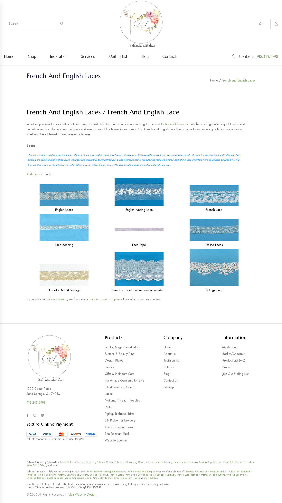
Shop (32, 56)
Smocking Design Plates (126, 478)
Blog (145, 56)
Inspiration (59, 56)
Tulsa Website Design (81, 494)
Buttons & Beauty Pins (119, 354)
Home (9, 56)
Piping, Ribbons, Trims (119, 413)
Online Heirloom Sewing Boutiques (104, 471)
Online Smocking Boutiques (141, 471)
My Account (230, 347)
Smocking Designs (35, 478)
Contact (169, 56)
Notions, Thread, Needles (122, 400)
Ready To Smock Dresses (72, 462)
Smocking (31, 475)
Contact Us (171, 380)
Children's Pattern (115, 462)
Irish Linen (223, 462)
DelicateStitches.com (175, 124)
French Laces (116, 475)
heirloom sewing (56, 299)
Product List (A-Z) (234, 360)
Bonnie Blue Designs (77, 475)
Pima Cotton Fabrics (102, 478)
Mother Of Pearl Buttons (213, 475)
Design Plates (114, 360)
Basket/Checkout (233, 354)
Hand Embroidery (163, 462)
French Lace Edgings (164, 475)
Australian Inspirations (240, 471)
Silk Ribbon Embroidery (120, 420)
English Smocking (99, 475)
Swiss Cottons (151, 478)
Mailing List (117, 56)
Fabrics (109, 367)
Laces (109, 394)
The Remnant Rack (117, 433)
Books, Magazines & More (122, 347)
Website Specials (116, 440)
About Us (170, 354)
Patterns (110, 407)
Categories (34, 174)
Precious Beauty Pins (237, 475)
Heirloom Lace (181, 462)
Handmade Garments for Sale (124, 380)
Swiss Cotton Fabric (36, 465)
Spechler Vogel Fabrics (59, 478)
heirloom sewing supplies (105, 299)
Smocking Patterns (95, 462)
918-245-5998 (36, 402)
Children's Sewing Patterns (51, 475)
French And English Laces (138, 475)
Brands (226, 367)
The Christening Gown (120, 427)
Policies (169, 367)
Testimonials (171, 360)
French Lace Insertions (188, 475)
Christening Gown (135, 462)
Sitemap (169, 387)
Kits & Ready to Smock (120, 387)
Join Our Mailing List (235, 374)
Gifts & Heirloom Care (120, 374)
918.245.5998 (267, 56)
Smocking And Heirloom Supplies (201, 471)
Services (88, 56)
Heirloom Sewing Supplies (202, 462)
